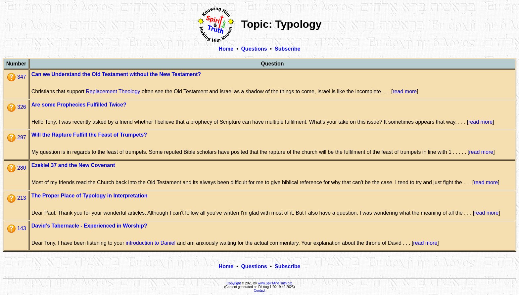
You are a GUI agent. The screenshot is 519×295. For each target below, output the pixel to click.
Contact (259, 290)
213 (16, 198)
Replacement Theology (113, 91)
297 (16, 137)
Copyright (234, 283)
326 (16, 107)
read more (405, 91)
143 (16, 228)
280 (16, 168)
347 (16, 77)
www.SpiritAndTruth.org (275, 283)
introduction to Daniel (150, 243)
